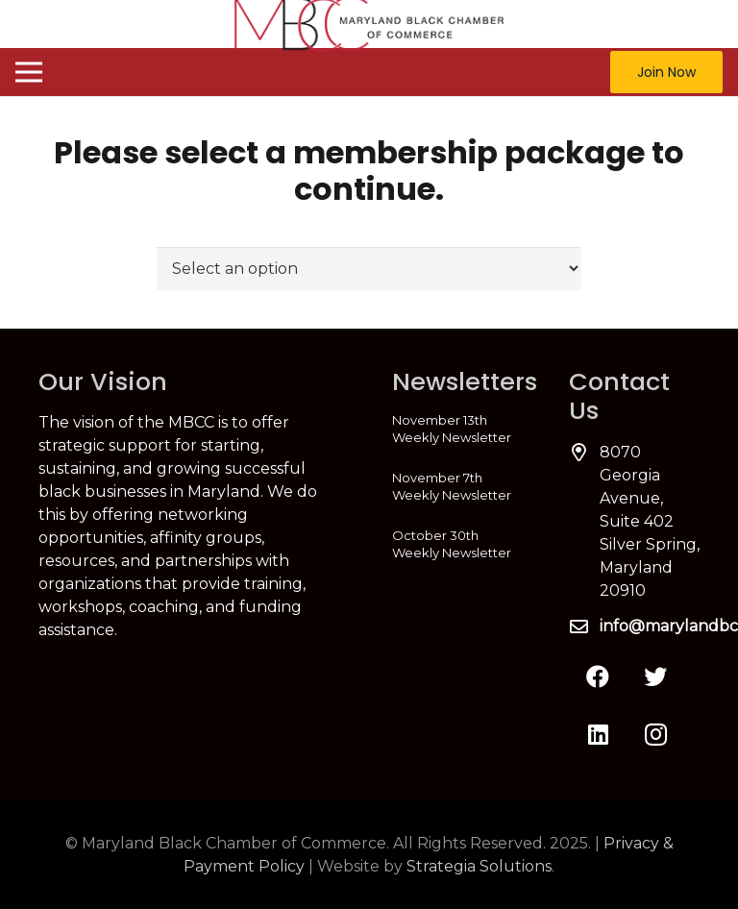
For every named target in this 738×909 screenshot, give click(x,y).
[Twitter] (655, 676)
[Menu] (29, 72)
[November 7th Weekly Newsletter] (457, 486)
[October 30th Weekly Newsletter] (457, 544)
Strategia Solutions (479, 866)
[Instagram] (655, 734)
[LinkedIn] (598, 734)
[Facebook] (598, 676)
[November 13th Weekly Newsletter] (457, 428)
